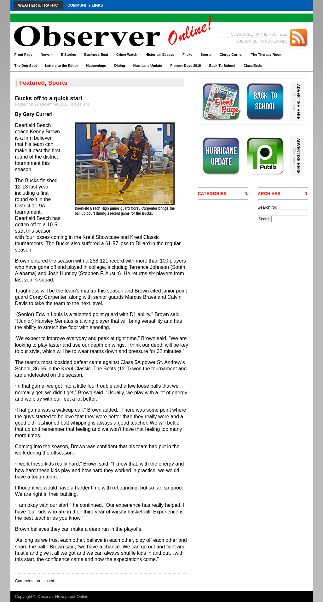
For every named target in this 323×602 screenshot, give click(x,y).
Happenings (96, 65)
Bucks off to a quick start (49, 98)
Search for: (268, 207)
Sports (205, 54)
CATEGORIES (212, 193)
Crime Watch (126, 54)
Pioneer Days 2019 (185, 65)
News (47, 54)
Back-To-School (222, 65)
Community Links (85, 5)
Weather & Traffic (38, 5)
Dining (119, 65)
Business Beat (96, 54)
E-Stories (68, 54)
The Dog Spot (25, 65)
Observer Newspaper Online (62, 596)
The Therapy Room (266, 54)
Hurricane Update (147, 65)
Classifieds (253, 65)
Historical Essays (160, 54)
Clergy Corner (231, 54)
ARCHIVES (269, 193)
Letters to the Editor (61, 65)
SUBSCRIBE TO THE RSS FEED (259, 34)
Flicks (187, 54)
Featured (32, 82)
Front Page (23, 54)
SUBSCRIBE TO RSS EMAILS (261, 41)
